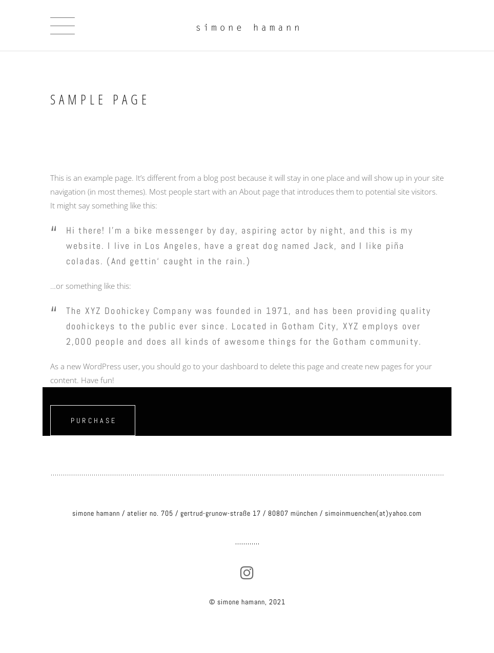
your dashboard (230, 366)
